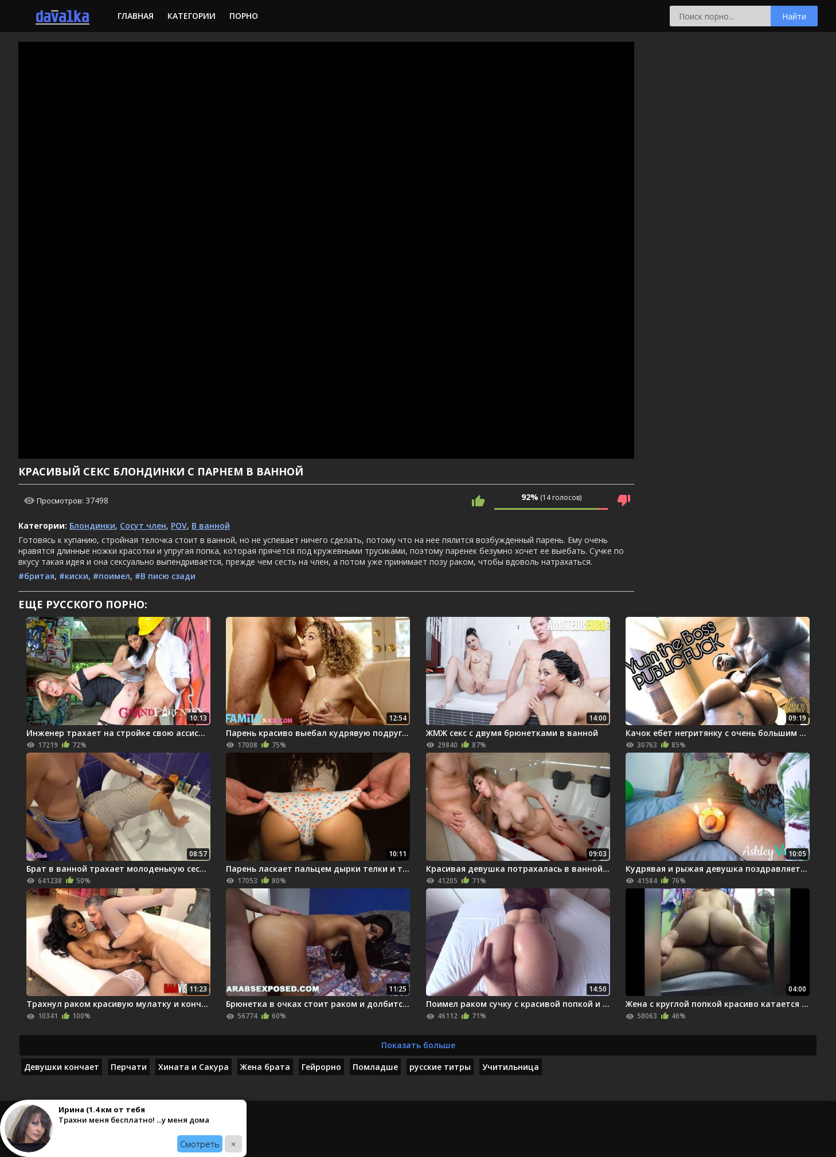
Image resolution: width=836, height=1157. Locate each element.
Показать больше (418, 1045)
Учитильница (510, 1066)
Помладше (375, 1066)
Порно (243, 15)
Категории (191, 15)
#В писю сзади (165, 575)
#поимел (111, 575)
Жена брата (265, 1066)
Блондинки (92, 525)
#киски (73, 575)
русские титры (440, 1066)
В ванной (211, 525)
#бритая (36, 575)
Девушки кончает (61, 1066)
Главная (136, 15)
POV (179, 525)
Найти (794, 16)
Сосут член (143, 525)
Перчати (129, 1066)
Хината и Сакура (193, 1066)
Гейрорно (321, 1066)
